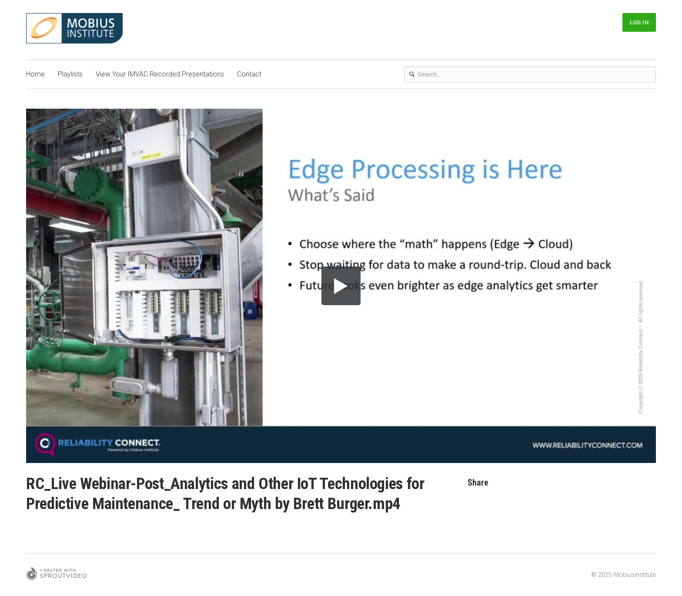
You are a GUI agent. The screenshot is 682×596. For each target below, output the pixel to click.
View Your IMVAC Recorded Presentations (160, 74)
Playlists (70, 74)
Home (35, 74)
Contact (249, 74)
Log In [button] (639, 22)
